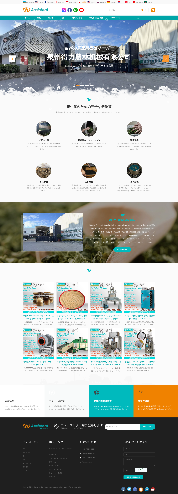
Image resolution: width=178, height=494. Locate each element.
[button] (12, 58)
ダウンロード (115, 18)
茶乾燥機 (89, 182)
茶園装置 (52, 476)
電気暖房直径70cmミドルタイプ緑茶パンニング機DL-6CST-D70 (38, 363)
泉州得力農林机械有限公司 (89, 57)
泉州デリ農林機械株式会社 (122, 220)
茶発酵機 (44, 182)
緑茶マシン (53, 455)
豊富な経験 (143, 401)
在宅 (24, 449)
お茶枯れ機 (43, 140)
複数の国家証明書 (103, 401)
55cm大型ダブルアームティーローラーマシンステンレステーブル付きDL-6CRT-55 (106, 317)
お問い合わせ (77, 18)
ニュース (25, 470)
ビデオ (50, 18)
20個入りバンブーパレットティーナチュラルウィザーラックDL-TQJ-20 (38, 317)
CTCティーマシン (55, 469)
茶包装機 (134, 182)
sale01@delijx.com (89, 453)
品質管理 (9, 401)
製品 (39, 18)
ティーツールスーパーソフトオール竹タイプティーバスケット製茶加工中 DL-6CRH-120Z (72, 317)
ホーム (27, 18)
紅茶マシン (53, 462)
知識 (62, 18)
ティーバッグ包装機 (55, 473)
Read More (122, 249)
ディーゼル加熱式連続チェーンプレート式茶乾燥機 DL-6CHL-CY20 (72, 363)
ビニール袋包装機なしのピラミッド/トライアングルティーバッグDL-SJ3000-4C (105, 363)
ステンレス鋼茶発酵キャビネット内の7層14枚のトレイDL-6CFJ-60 (140, 317)
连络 (24, 456)
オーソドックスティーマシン (58, 458)
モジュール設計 (57, 401)
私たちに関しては (96, 18)
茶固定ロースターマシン (89, 140)
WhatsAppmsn (87, 462)
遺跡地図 (25, 467)
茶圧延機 (134, 140)
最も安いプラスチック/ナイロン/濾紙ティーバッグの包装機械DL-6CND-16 (140, 363)
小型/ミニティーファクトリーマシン (60, 450)
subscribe (148, 427)
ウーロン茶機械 (54, 466)
